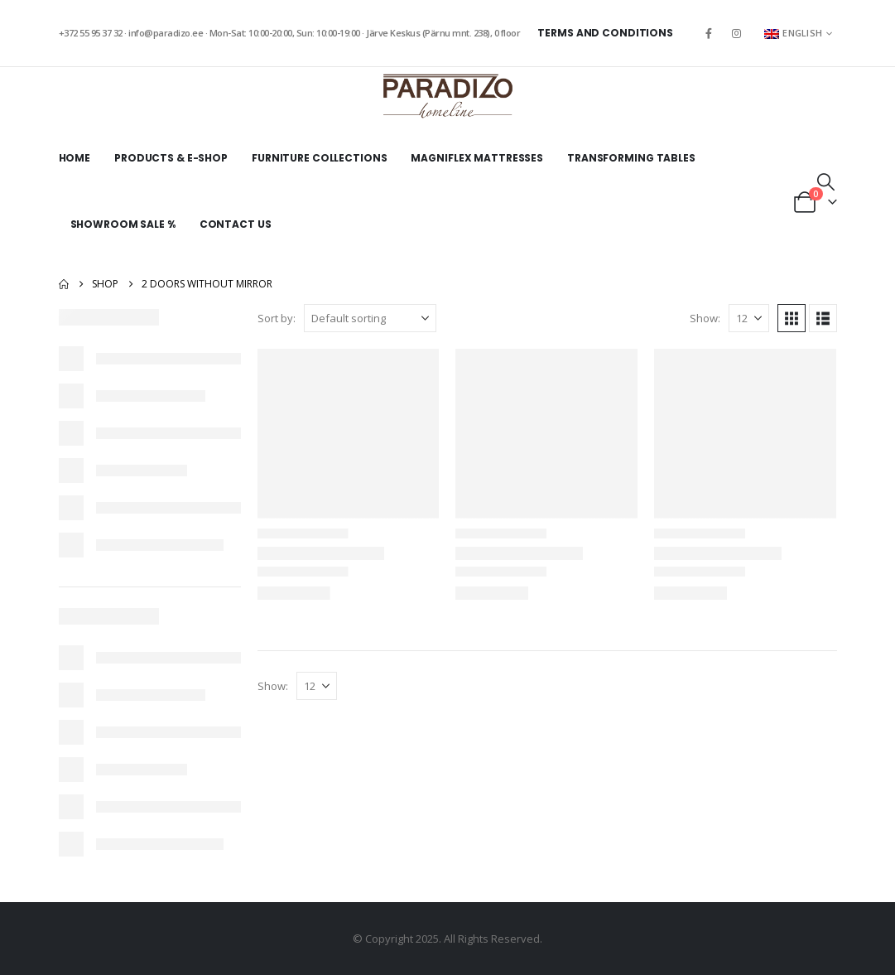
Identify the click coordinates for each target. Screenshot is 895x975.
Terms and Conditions (605, 33)
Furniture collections (319, 158)
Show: (705, 318)
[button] (826, 181)
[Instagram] (736, 33)
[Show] (749, 318)
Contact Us (236, 224)
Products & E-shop (171, 158)
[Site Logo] (448, 96)
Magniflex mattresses (477, 158)
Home (75, 158)
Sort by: (276, 318)
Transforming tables (631, 158)
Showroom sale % (123, 224)
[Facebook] (708, 33)
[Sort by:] (370, 318)
